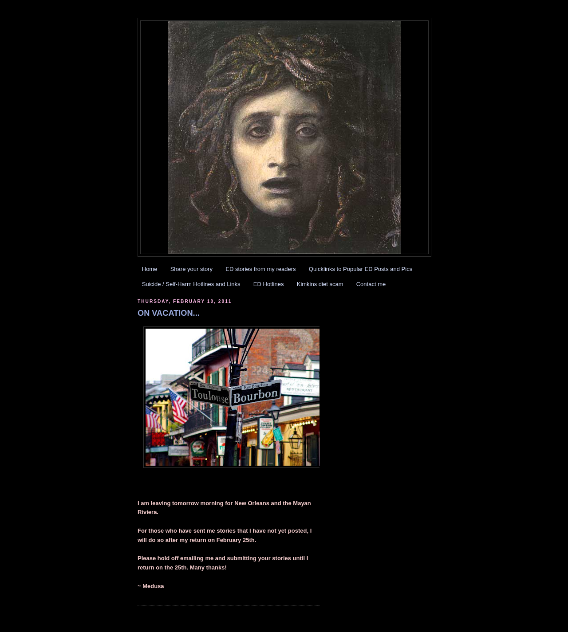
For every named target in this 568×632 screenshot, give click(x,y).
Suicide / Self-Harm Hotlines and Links (191, 284)
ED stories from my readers (260, 269)
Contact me (371, 284)
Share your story (191, 269)
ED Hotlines (268, 284)
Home (150, 269)
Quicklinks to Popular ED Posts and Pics (360, 269)
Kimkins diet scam (320, 284)
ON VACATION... (169, 313)
